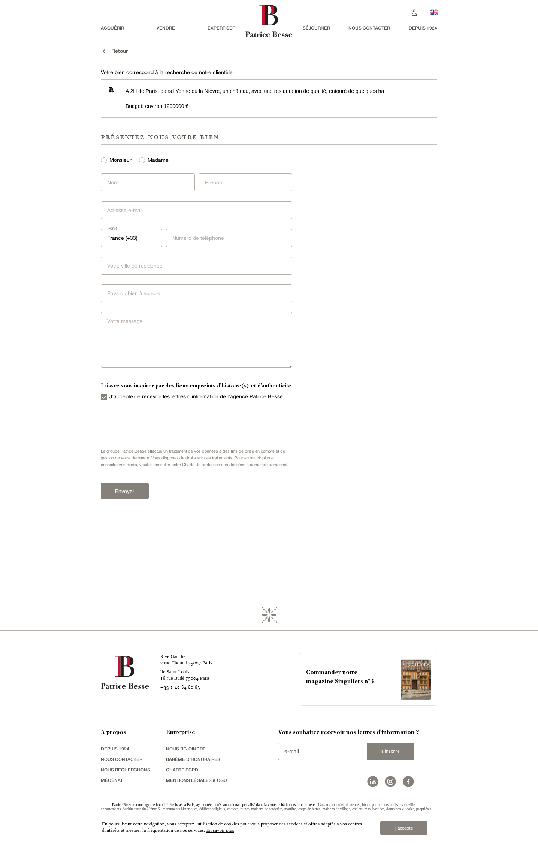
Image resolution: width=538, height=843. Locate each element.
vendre (166, 28)
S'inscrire (390, 752)
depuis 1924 (423, 28)
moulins (290, 810)
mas (368, 810)
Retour (114, 51)
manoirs (338, 806)
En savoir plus (220, 830)
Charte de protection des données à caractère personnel (234, 464)
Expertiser (221, 28)
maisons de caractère (266, 810)
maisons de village (336, 810)
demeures (353, 806)
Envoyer (123, 491)
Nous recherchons (125, 771)
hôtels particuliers (375, 806)
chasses (232, 810)
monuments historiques (180, 810)
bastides (378, 810)
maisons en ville (403, 806)
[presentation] (153, 422)
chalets (357, 810)
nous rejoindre (186, 750)
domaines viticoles (400, 810)
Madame (158, 160)
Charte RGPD (182, 771)
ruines (244, 810)
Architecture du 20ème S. (142, 810)
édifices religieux (212, 810)
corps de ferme (309, 810)
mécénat (112, 781)
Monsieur (120, 160)
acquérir (112, 28)
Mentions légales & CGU (196, 781)
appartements (111, 810)
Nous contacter (369, 28)
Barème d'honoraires (193, 760)
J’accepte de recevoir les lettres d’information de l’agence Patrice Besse (196, 396)
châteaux (323, 806)
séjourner (316, 28)
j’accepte (404, 827)
